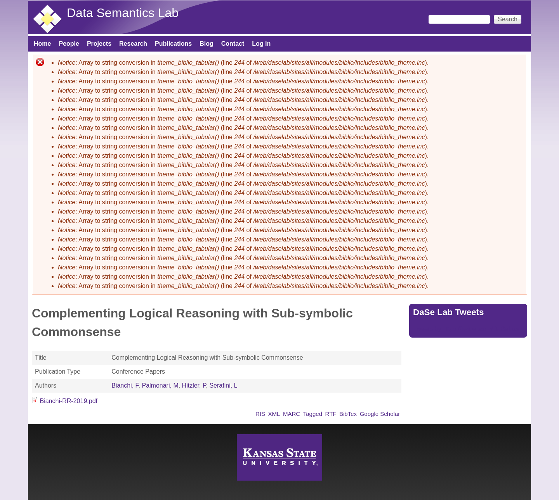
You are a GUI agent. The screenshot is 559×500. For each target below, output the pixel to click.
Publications (173, 43)
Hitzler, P (194, 385)
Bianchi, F (124, 385)
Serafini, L (223, 385)
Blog (207, 43)
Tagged (312, 413)
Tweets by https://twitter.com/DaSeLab (466, 329)
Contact (233, 43)
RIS (260, 413)
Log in (261, 43)
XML (274, 413)
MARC (291, 413)
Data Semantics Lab (123, 13)
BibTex (348, 413)
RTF (331, 413)
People (69, 43)
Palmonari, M (160, 385)
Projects (99, 43)
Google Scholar (380, 413)
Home (42, 43)
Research (133, 43)
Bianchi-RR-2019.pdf (68, 401)
